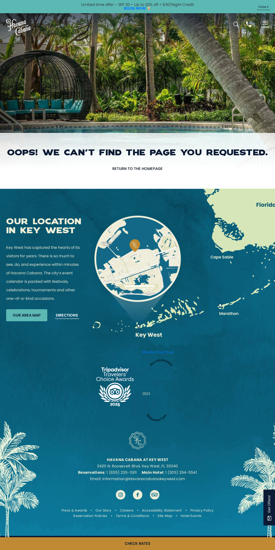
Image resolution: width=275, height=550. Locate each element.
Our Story (103, 510)
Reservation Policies (90, 515)
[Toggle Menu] (265, 24)
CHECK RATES (137, 544)
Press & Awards (74, 510)
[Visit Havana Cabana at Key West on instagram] (120, 494)
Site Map (164, 515)
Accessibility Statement (162, 510)
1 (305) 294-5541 (181, 472)
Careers (126, 510)
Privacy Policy (202, 510)
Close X (263, 7)
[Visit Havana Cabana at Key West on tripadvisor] (154, 494)
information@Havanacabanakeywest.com (143, 479)
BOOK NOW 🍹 (137, 8)
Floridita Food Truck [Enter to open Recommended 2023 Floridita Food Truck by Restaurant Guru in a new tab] (158, 352)
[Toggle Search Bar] (236, 24)
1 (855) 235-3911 (121, 472)
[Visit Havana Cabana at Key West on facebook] (137, 494)
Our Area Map (27, 315)
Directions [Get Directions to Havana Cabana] (67, 315)
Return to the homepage (137, 168)
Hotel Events (191, 515)
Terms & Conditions (132, 515)
